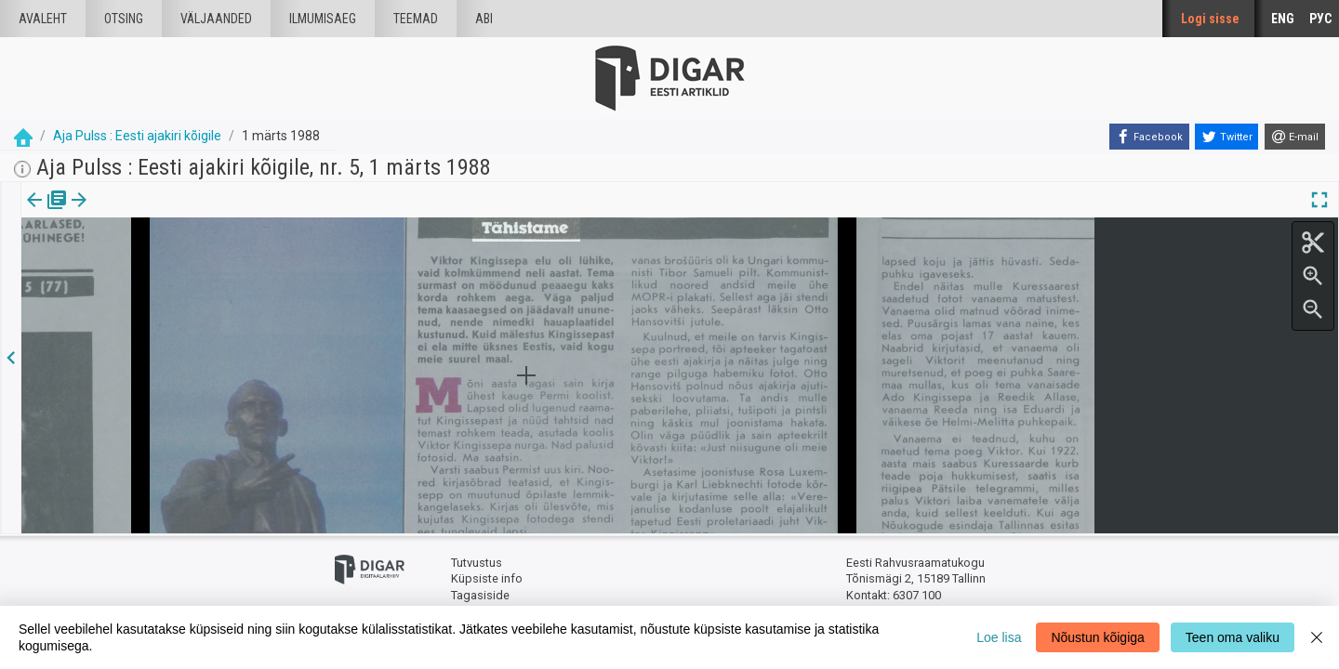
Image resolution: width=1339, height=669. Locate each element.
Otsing (123, 18)
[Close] (1317, 637)
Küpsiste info (487, 578)
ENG (1282, 18)
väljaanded (216, 18)
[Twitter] (1226, 137)
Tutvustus (476, 563)
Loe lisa (998, 637)
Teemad (415, 18)
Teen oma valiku (1232, 637)
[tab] (47, 213)
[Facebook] (1149, 137)
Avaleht (43, 18)
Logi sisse (1210, 18)
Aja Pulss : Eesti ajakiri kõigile (137, 135)
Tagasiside (480, 595)
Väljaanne (47, 212)
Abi (484, 18)
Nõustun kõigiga (1097, 637)
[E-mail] (1295, 137)
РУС (1320, 18)
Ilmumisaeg (322, 18)
